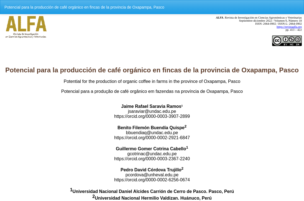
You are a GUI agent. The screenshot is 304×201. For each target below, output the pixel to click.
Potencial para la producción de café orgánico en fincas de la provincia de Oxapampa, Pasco (84, 7)
